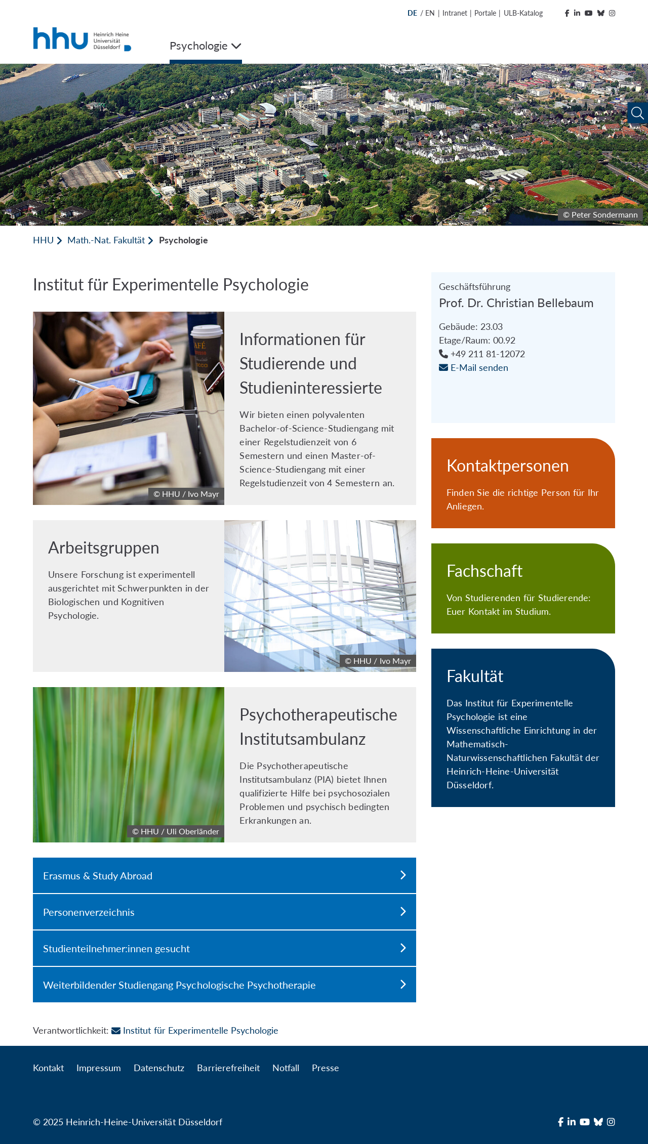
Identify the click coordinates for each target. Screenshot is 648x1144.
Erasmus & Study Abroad (224, 875)
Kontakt (48, 1067)
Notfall (285, 1067)
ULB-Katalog (523, 13)
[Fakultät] (523, 728)
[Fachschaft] (523, 588)
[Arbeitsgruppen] (224, 596)
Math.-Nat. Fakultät (106, 239)
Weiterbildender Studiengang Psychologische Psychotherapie (224, 985)
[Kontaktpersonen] (523, 483)
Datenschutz (159, 1067)
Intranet (454, 13)
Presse (325, 1067)
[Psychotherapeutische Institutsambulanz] (224, 764)
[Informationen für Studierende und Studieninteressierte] (224, 408)
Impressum (98, 1067)
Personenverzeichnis (224, 912)
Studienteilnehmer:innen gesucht (224, 948)
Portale (485, 13)
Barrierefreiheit (228, 1067)
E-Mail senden (473, 367)
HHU (43, 239)
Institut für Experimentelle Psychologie (194, 1030)
